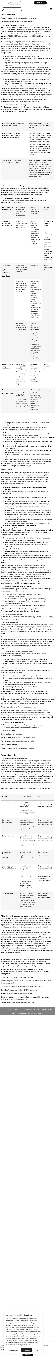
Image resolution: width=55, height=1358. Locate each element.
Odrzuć (26, 1350)
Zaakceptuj (36, 1350)
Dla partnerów (28, 1010)
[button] (51, 9)
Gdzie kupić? (17, 1010)
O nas (3, 1010)
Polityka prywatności (47, 1010)
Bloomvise (40, 1014)
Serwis (9, 1010)
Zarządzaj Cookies (13, 1350)
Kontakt (36, 1010)
